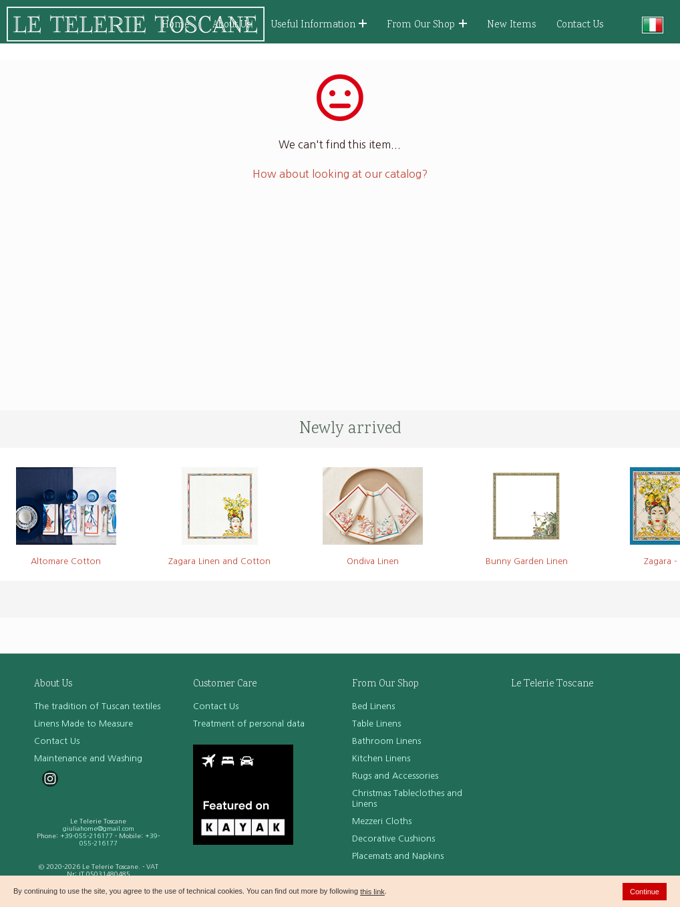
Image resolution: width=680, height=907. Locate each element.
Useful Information (319, 25)
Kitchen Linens (381, 758)
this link (372, 892)
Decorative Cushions (393, 838)
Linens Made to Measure (83, 723)
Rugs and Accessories (395, 775)
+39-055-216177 (86, 836)
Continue (644, 892)
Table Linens (376, 723)
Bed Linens (373, 706)
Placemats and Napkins (398, 856)
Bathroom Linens (386, 741)
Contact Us (579, 25)
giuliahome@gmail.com (98, 828)
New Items (511, 25)
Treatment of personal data (249, 723)
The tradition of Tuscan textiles (97, 706)
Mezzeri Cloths (381, 821)
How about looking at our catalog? (340, 173)
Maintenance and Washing (88, 758)
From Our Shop (427, 25)
